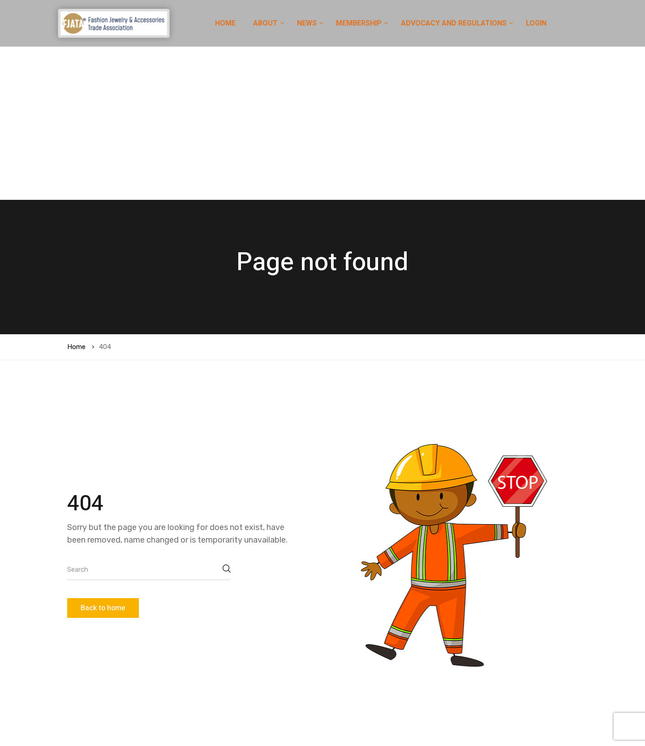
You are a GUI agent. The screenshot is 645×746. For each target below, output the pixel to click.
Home (76, 194)
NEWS (307, 23)
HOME (225, 23)
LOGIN (536, 23)
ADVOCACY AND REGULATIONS (454, 23)
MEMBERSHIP (359, 23)
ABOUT (266, 23)
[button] (488, 715)
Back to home (103, 454)
